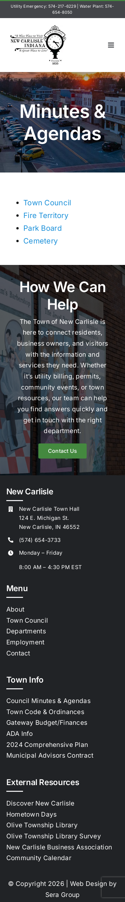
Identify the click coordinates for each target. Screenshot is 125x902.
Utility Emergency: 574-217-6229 (43, 6)
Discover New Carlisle (40, 803)
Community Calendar (38, 858)
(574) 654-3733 (40, 540)
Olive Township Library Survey (53, 836)
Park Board (42, 228)
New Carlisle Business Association (59, 847)
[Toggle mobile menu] (111, 45)
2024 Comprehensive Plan (47, 745)
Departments (26, 631)
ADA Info (19, 734)
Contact (18, 653)
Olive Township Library (42, 825)
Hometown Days (31, 814)
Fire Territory (45, 215)
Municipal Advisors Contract (50, 755)
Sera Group (62, 895)
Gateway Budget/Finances (47, 722)
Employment (25, 642)
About (15, 609)
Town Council (47, 202)
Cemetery (40, 240)
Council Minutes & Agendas (48, 701)
